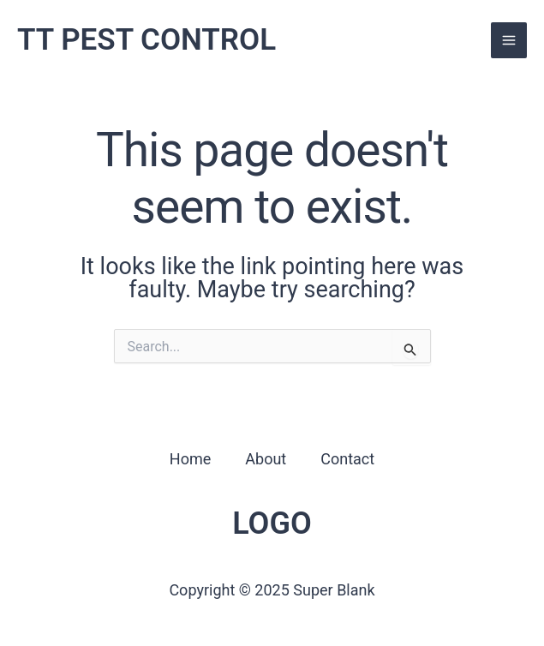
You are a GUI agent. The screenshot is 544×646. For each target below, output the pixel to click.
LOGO (272, 523)
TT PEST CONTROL (146, 39)
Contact (347, 459)
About (265, 459)
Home (190, 459)
